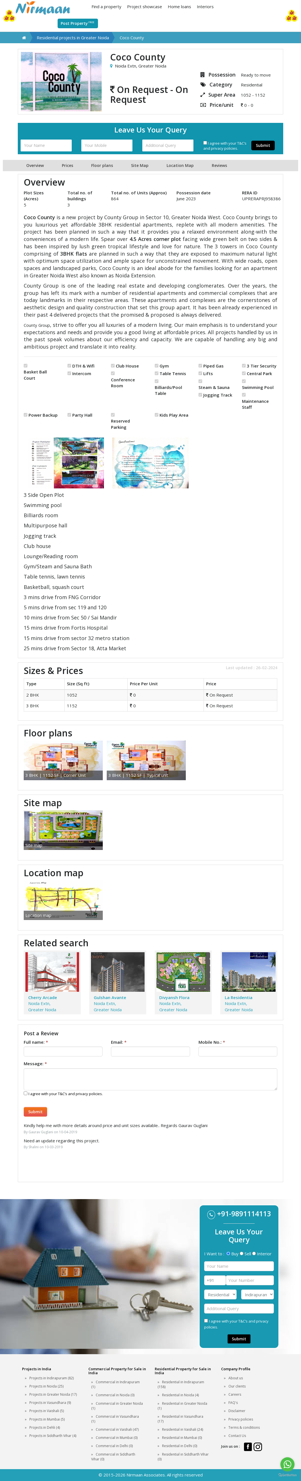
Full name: (36, 1042)
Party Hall (82, 415)
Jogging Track (217, 395)
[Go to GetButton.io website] (287, 1475)
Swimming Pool (258, 387)
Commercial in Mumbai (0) (117, 1437)
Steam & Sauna (214, 387)
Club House (127, 366)
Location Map (180, 165)
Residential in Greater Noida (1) (182, 1406)
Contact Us (237, 1435)
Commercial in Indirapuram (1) (115, 1384)
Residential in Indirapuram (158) (181, 1384)
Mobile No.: (212, 1042)
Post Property (78, 23)
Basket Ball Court (35, 374)
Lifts (208, 373)
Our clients (237, 1386)
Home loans (179, 6)
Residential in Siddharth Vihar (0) (183, 1457)
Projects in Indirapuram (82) (51, 1378)
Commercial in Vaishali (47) (117, 1429)
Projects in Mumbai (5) (47, 1419)
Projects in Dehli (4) (44, 1427)
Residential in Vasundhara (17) (180, 1419)
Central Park (259, 373)
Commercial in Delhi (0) (114, 1445)
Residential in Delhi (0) (179, 1445)
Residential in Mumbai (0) (182, 1437)
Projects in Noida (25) (46, 1386)
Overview (35, 165)
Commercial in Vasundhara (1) (115, 1419)
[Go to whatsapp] (287, 1464)
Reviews (219, 165)
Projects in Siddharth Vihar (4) (52, 1435)
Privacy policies (240, 1419)
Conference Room (123, 382)
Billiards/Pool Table (168, 390)
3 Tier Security (261, 366)
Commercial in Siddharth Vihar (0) (113, 1457)
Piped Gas (213, 366)
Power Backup (43, 415)
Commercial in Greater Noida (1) (117, 1406)
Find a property (106, 6)
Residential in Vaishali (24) (182, 1429)
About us (235, 1378)
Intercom (81, 373)
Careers (234, 1394)
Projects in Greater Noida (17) (53, 1394)
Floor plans (102, 165)
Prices (67, 165)
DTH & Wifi (83, 366)
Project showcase (144, 6)
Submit (263, 145)
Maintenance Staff (255, 404)
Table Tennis (173, 373)
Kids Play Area (174, 415)
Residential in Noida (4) (180, 1395)
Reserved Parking (120, 424)
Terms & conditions (244, 1427)
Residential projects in (73, 37)
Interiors (205, 6)
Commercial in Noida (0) (115, 1395)
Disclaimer (236, 1410)
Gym (164, 366)
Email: (118, 1042)
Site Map (140, 165)
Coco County (132, 37)
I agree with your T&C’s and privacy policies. (225, 146)
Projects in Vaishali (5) (46, 1410)
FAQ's (233, 1402)
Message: (35, 1063)
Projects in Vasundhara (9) (50, 1402)
